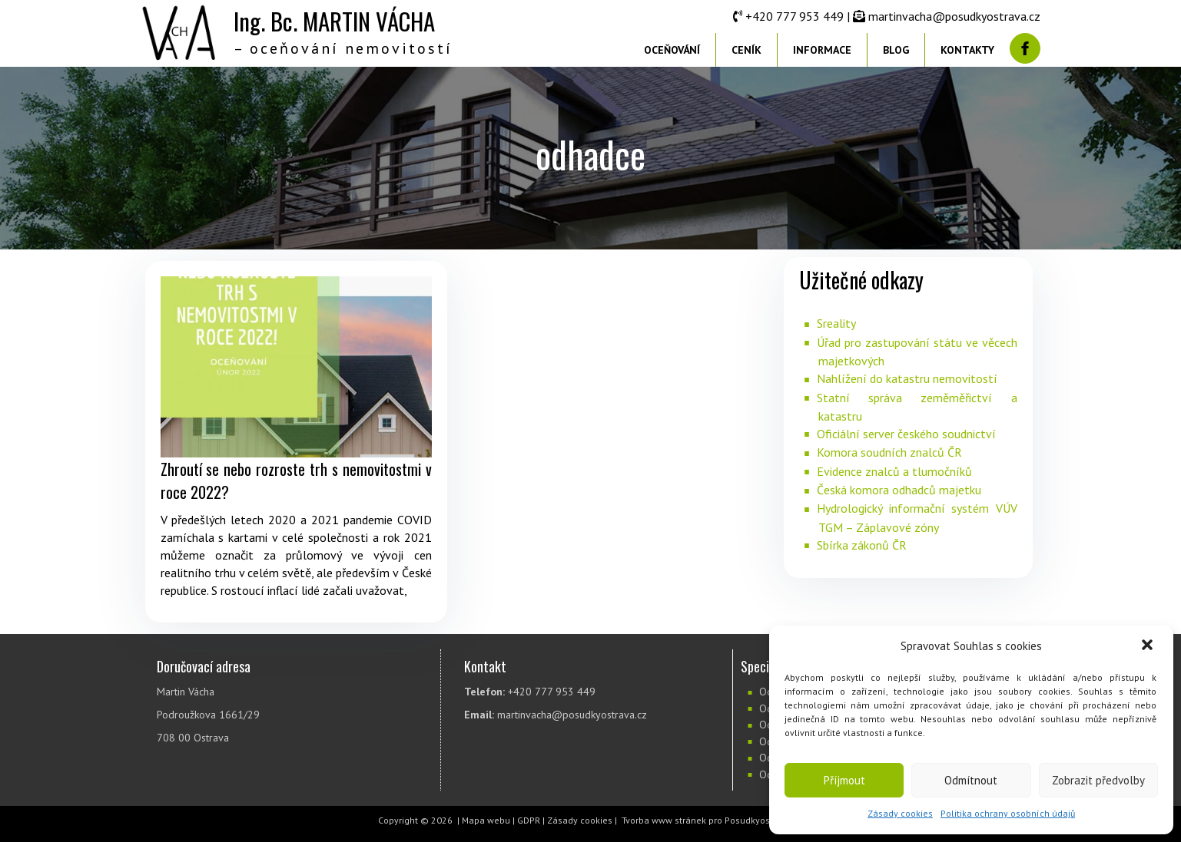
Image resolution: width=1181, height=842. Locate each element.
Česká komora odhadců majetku (899, 489)
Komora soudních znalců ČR (889, 452)
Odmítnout (970, 780)
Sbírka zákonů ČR (862, 545)
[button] (1149, 646)
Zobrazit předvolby (1098, 780)
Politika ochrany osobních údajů (1007, 813)
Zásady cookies (900, 813)
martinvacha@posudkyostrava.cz (954, 16)
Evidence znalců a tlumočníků (894, 471)
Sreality (836, 323)
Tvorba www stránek (664, 820)
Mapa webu (486, 820)
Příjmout (844, 780)
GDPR (528, 820)
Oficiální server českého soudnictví (906, 433)
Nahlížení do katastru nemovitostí (907, 378)
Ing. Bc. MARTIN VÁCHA (334, 20)
